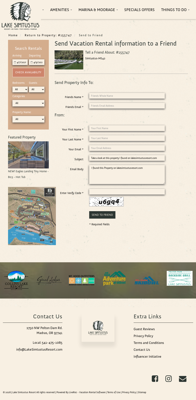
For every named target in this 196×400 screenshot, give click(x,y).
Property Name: (21, 112)
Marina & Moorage (98, 9)
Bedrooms (18, 83)
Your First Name (72, 129)
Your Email (76, 149)
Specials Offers (139, 9)
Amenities (61, 9)
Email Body (76, 169)
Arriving (16, 55)
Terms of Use (113, 392)
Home (13, 35)
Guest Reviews (144, 329)
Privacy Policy (143, 336)
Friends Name (74, 97)
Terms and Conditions (149, 343)
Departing (35, 55)
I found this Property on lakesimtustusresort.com (127, 174)
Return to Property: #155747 (48, 35)
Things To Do (175, 9)
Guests (33, 83)
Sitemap (142, 392)
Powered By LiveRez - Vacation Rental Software (80, 392)
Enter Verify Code (71, 193)
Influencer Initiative (147, 356)
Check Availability (28, 72)
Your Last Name (72, 139)
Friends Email (74, 107)
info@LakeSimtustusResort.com (39, 349)
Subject (78, 159)
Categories (18, 96)
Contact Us (142, 350)
